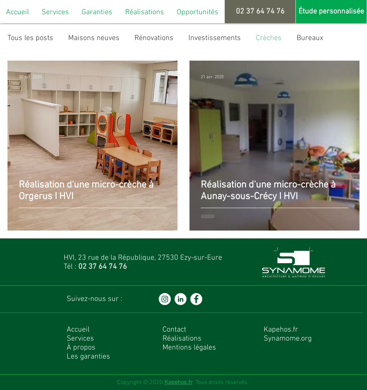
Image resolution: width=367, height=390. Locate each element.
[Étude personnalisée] (331, 11)
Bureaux (310, 38)
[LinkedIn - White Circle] (180, 299)
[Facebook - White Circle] (196, 299)
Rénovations (153, 38)
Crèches (269, 38)
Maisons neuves (93, 38)
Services (80, 338)
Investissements (214, 38)
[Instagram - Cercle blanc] (165, 299)
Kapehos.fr (178, 382)
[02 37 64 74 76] (260, 11)
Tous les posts (30, 38)
